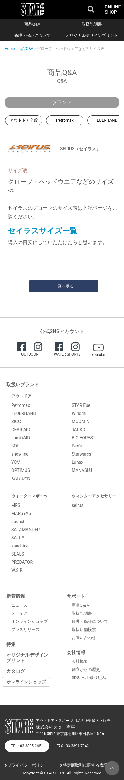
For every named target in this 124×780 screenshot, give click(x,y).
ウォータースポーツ (29, 496)
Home (10, 49)
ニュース (19, 605)
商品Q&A (32, 24)
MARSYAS (21, 513)
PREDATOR (22, 562)
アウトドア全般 (24, 120)
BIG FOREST (83, 437)
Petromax (65, 120)
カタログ (15, 671)
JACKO (78, 429)
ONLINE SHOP (113, 9)
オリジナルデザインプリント (91, 35)
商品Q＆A (80, 605)
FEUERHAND (23, 413)
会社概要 (80, 661)
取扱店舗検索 (84, 629)
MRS (15, 505)
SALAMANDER (25, 529)
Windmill (80, 413)
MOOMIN (81, 421)
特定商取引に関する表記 (85, 765)
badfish (18, 521)
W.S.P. (17, 570)
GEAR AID (20, 429)
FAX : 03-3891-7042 (72, 746)
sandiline (20, 545)
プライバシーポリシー (27, 765)
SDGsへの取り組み (89, 677)
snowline (19, 454)
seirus (77, 505)
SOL (15, 445)
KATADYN (20, 478)
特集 (11, 644)
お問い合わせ (84, 637)
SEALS (17, 554)
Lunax (77, 462)
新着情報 (15, 596)
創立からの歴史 (86, 669)
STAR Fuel (82, 405)
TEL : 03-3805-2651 (27, 746)
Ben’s (77, 445)
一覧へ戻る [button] (64, 286)
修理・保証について (32, 35)
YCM (16, 462)
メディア (19, 613)
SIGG (16, 421)
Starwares (81, 454)
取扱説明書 (92, 24)
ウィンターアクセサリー (94, 496)
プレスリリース (25, 629)
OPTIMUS (20, 470)
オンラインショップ (29, 621)
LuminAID (20, 437)
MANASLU (82, 470)
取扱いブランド (22, 385)
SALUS (17, 537)
